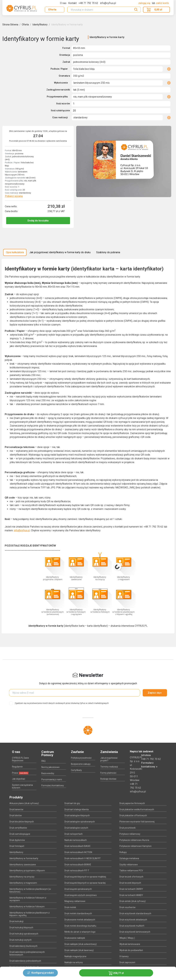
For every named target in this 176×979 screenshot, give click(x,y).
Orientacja (64, 55)
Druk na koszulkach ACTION (78, 852)
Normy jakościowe (50, 767)
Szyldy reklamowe (128, 864)
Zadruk (66, 62)
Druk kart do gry (72, 803)
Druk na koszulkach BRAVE (77, 864)
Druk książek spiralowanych (78, 889)
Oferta (52, 9)
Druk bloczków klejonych (21, 821)
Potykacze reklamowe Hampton (135, 846)
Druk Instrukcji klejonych (21, 927)
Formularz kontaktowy (52, 785)
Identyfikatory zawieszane (22, 864)
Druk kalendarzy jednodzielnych (25, 961)
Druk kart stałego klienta (76, 809)
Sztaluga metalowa (129, 858)
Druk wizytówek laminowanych (134, 932)
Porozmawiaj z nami (51, 779)
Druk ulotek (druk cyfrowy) (132, 901)
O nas (63, 3)
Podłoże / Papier (59, 69)
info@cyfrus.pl (22, 530)
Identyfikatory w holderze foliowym (27, 906)
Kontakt (72, 3)
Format (66, 48)
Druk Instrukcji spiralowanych (23, 933)
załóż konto (162, 3)
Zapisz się (155, 692)
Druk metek (70, 907)
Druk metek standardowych (78, 913)
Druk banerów (16, 809)
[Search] (104, 10)
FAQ (43, 761)
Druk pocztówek (127, 828)
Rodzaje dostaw (108, 779)
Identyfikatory (40, 24)
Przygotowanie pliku (57, 96)
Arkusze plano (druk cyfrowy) (24, 803)
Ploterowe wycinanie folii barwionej (137, 821)
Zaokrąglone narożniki (58, 89)
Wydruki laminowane (129, 944)
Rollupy (123, 852)
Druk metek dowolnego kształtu (80, 926)
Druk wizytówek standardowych (135, 913)
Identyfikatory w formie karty (67, 24)
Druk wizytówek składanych (133, 919)
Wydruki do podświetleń (131, 950)
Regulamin (17, 766)
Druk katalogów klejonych (77, 815)
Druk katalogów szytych (76, 828)
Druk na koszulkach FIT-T (76, 870)
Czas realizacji (60, 117)
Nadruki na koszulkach (75, 840)
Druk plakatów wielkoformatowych (136, 809)
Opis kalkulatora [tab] (15, 252)
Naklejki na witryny (73, 962)
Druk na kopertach (73, 834)
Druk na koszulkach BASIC (77, 846)
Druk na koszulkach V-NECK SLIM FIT (82, 858)
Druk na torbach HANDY (131, 895)
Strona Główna (10, 24)
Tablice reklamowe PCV (131, 870)
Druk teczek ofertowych (131, 876)
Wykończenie (61, 82)
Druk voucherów (127, 907)
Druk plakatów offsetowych (133, 815)
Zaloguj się (144, 3)
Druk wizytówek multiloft (131, 926)
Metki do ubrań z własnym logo (79, 932)
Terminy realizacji (109, 766)
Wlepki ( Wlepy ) (127, 938)
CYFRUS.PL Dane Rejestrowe (20, 759)
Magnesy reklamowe (74, 901)
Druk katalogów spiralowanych (79, 821)
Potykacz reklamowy (129, 834)
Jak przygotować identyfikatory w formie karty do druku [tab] (60, 252)
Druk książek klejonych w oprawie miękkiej (85, 876)
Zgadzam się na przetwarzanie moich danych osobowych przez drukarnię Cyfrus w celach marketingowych (62, 703)
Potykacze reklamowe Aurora (134, 840)
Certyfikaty (76, 770)
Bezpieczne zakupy (81, 764)
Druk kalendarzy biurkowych (23, 946)
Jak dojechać (18, 779)
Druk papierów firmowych (132, 803)
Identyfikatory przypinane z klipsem (27, 870)
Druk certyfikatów (18, 828)
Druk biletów (15, 815)
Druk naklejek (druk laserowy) (79, 950)
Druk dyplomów (17, 840)
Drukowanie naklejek (74, 938)
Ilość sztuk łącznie (60, 110)
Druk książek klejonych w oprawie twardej (85, 883)
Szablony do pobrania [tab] (108, 252)
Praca (20, 773)
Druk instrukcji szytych (20, 940)
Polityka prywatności (81, 758)
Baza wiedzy (47, 773)
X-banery (124, 956)
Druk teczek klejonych (130, 883)
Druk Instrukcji (16, 921)
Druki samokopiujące (19, 834)
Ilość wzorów (63, 103)
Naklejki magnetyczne (75, 956)
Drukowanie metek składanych (79, 919)
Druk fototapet (16, 846)
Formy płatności (108, 773)
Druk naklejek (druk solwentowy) (80, 944)
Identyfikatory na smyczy (21, 876)
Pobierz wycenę (14, 196)
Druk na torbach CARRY (131, 889)
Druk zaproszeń (127, 962)
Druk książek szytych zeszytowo (80, 895)
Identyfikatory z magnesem (23, 883)
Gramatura (64, 76)
